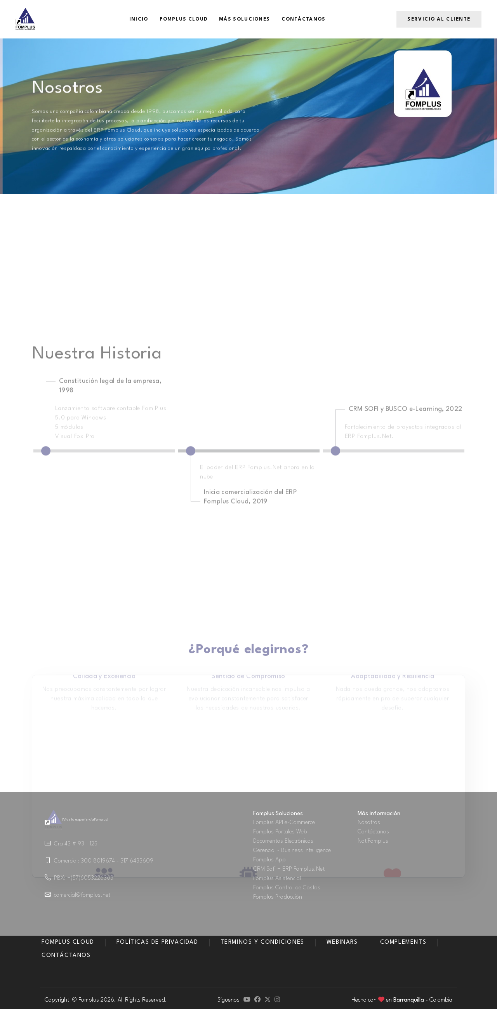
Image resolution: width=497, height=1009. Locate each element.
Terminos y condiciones (262, 942)
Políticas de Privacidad (157, 942)
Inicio (138, 19)
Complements (403, 942)
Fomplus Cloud (183, 19)
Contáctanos (303, 19)
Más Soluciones (244, 19)
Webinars (342, 942)
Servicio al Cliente (439, 19)
